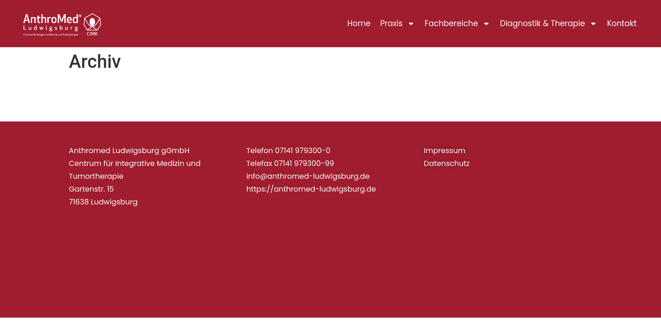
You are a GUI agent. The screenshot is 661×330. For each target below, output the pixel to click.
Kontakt (622, 23)
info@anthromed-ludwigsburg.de (308, 176)
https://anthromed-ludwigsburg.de (311, 189)
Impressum (444, 150)
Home (359, 23)
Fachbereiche (457, 23)
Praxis (397, 23)
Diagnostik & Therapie (548, 23)
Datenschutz (447, 163)
